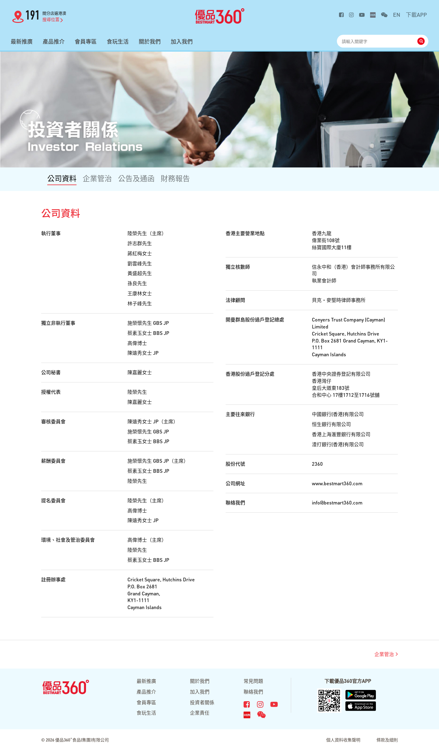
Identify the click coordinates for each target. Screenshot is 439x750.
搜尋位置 (52, 19)
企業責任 (199, 712)
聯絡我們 (253, 691)
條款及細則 (387, 739)
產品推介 (54, 41)
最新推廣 (22, 41)
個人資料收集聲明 (343, 739)
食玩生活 (118, 41)
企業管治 (97, 178)
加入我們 (182, 41)
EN (396, 14)
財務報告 (175, 178)
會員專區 (86, 41)
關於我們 (150, 41)
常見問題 (253, 681)
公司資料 (62, 178)
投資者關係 (202, 702)
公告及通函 (136, 178)
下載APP (416, 14)
